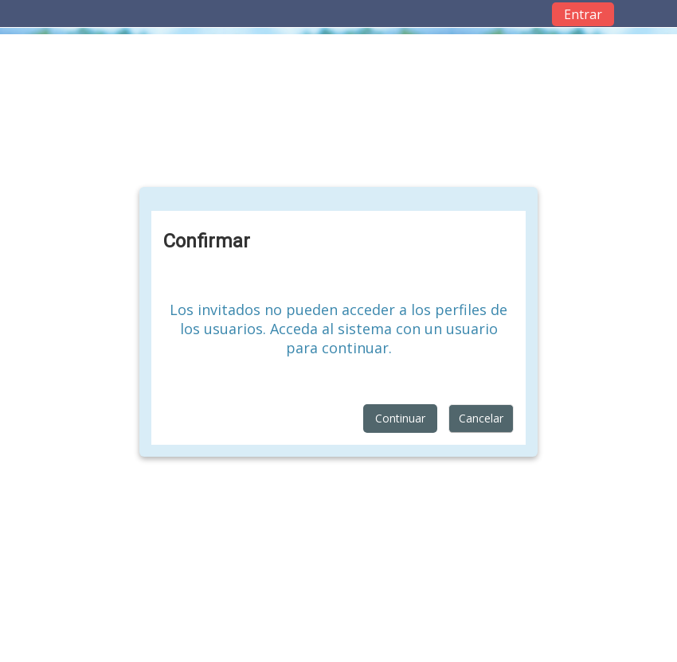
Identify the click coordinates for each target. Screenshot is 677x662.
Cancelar (481, 418)
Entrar (583, 14)
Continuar (400, 418)
